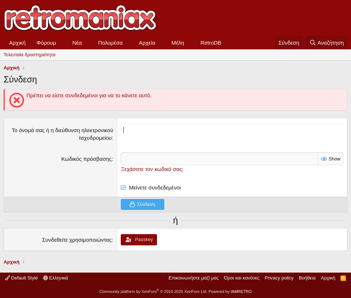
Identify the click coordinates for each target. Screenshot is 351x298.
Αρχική (17, 43)
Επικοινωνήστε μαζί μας (194, 278)
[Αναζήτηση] (326, 42)
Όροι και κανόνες (242, 278)
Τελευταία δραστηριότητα (29, 54)
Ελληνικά (55, 278)
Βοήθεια (307, 278)
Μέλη (178, 43)
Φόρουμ (46, 43)
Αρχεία (147, 43)
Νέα (77, 43)
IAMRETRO (241, 291)
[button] (62, 42)
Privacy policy (279, 278)
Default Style (21, 278)
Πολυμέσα (110, 43)
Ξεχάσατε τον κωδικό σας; (152, 169)
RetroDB (211, 43)
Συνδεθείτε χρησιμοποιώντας (77, 240)
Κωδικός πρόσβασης (86, 159)
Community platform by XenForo (153, 291)
